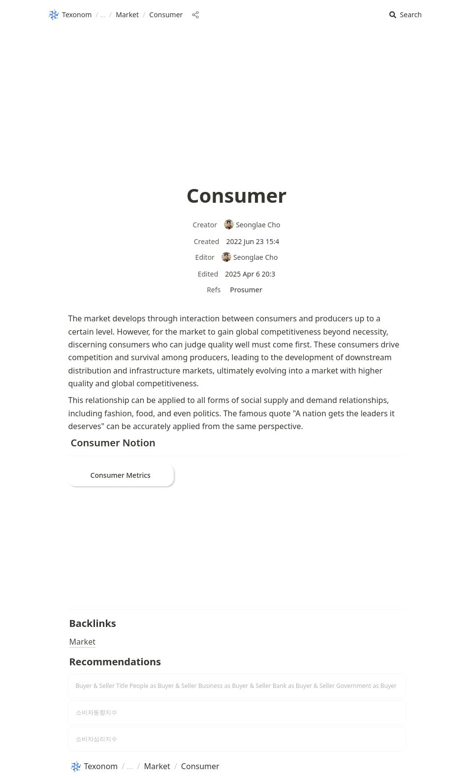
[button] (405, 15)
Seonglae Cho (252, 224)
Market (82, 641)
